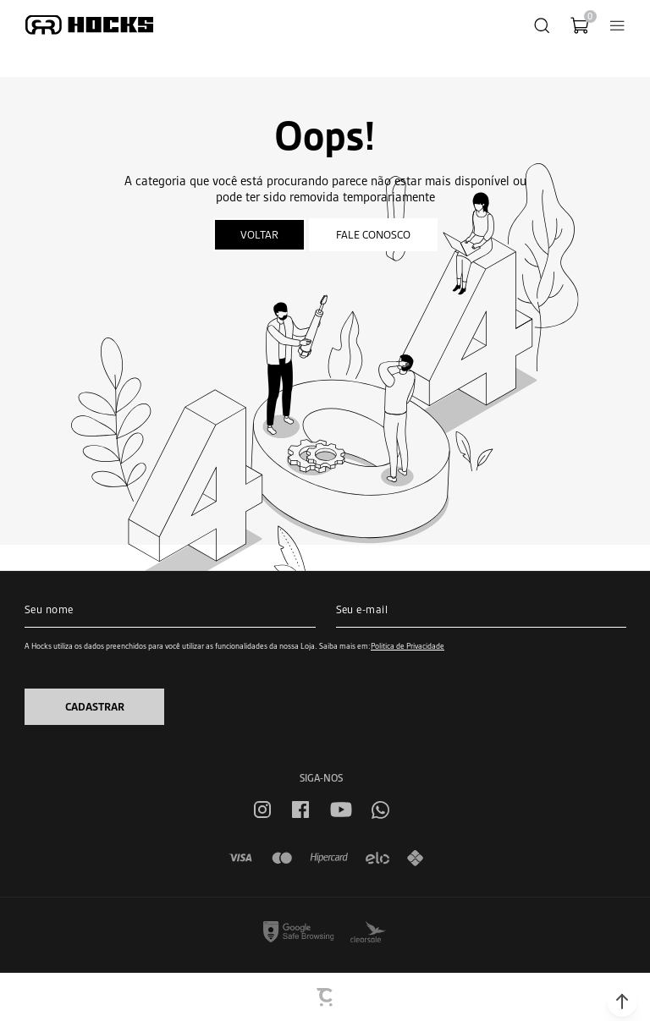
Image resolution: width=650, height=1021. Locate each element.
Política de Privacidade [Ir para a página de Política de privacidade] (407, 645)
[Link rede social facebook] (300, 809)
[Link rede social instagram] (262, 809)
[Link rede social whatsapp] (380, 810)
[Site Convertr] (326, 997)
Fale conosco (373, 234)
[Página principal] (89, 25)
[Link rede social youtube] (341, 809)
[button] (622, 1001)
